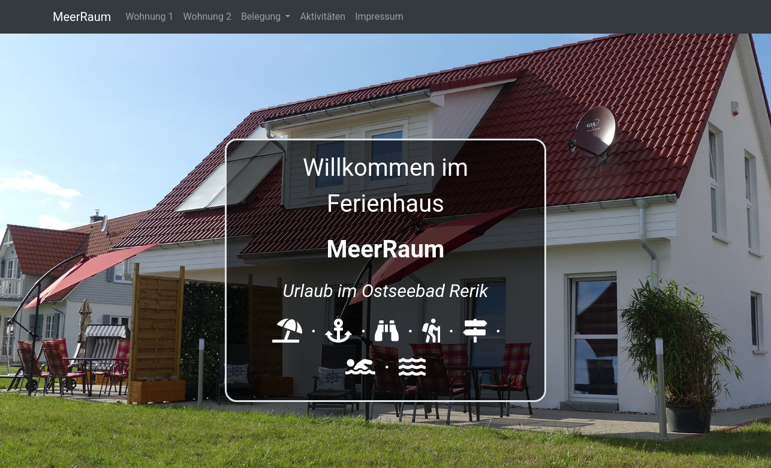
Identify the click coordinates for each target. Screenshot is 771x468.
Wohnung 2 (207, 16)
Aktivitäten (322, 16)
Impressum (379, 16)
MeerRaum (82, 17)
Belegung (262, 16)
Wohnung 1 (149, 16)
